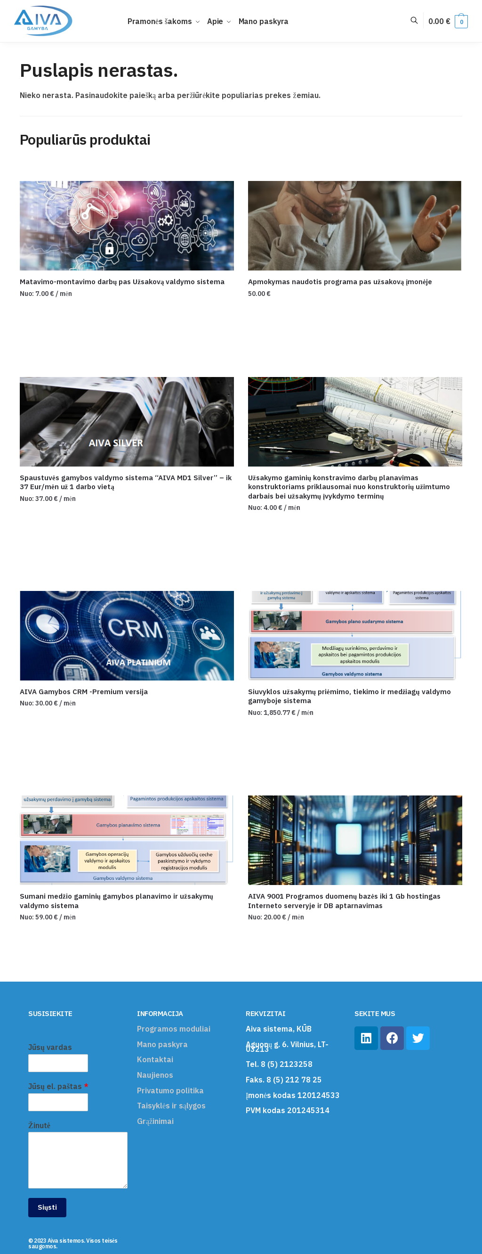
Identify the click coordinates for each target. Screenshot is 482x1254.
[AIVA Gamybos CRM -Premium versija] (127, 635)
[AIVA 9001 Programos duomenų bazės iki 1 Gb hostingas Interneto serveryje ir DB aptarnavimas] (355, 840)
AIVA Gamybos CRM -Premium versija (84, 691)
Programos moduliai (173, 1028)
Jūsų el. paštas (58, 1086)
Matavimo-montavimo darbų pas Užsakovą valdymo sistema (122, 281)
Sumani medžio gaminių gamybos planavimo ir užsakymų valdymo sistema (116, 901)
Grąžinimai (155, 1121)
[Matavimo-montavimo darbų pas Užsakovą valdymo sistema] (127, 225)
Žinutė (39, 1125)
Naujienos (155, 1075)
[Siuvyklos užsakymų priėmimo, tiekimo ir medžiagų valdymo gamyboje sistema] (355, 635)
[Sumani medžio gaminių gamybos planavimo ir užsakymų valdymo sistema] (127, 840)
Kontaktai (155, 1059)
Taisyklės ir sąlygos (171, 1105)
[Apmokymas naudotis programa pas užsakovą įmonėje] (355, 225)
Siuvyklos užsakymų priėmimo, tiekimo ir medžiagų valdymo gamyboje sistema (349, 696)
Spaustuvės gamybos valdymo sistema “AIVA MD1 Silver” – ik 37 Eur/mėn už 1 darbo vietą (126, 482)
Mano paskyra (162, 1044)
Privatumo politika (170, 1090)
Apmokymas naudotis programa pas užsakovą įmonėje (340, 281)
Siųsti (47, 1207)
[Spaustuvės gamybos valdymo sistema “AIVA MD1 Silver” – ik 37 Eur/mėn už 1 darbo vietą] (127, 422)
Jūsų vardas (50, 1047)
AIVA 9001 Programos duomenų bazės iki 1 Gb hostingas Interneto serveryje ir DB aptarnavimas (344, 901)
